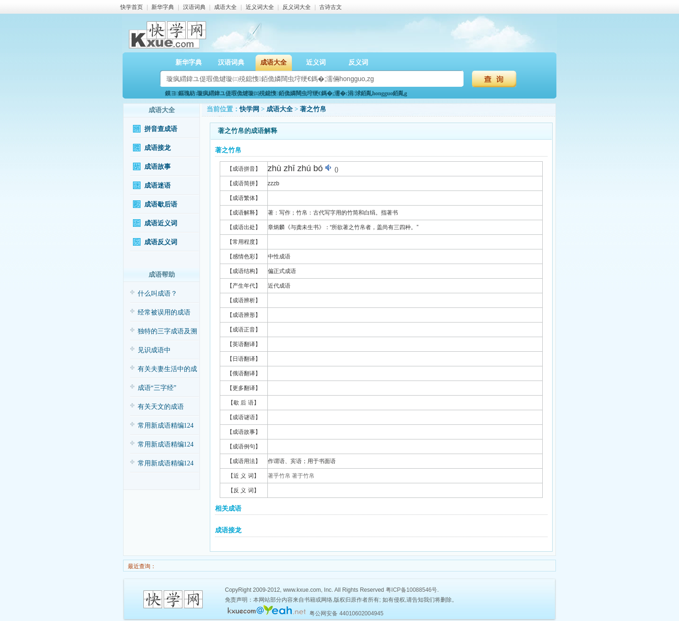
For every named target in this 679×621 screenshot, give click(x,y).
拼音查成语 (160, 128)
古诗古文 (330, 7)
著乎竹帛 (279, 475)
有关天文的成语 (161, 406)
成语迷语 (157, 185)
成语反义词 (160, 242)
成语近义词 (160, 223)
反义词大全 (296, 7)
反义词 (358, 62)
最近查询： (141, 566)
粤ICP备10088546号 (411, 590)
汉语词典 (194, 7)
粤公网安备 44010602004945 (346, 613)
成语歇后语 (160, 204)
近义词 (316, 62)
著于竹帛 (303, 475)
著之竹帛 (313, 109)
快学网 (249, 109)
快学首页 (131, 7)
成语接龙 (157, 147)
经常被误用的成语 (164, 312)
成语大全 (225, 7)
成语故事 (157, 166)
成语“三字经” (157, 387)
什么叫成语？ (157, 293)
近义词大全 (260, 7)
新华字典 (162, 7)
